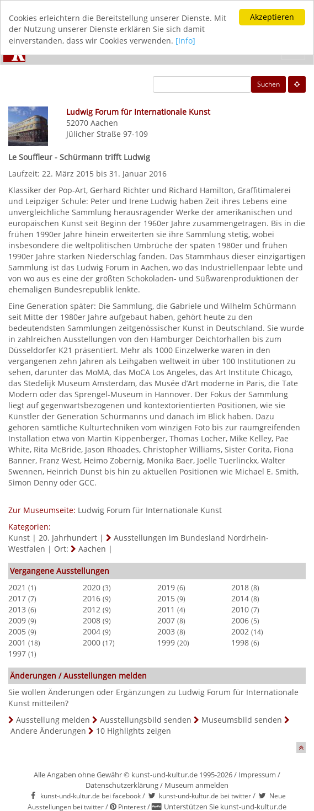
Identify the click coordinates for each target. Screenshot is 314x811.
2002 (240, 631)
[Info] (185, 40)
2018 (240, 587)
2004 (91, 631)
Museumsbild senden (241, 719)
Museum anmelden (196, 784)
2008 (91, 620)
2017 (17, 598)
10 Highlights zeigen (133, 730)
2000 (91, 642)
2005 (17, 631)
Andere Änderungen (48, 730)
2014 (240, 598)
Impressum (257, 775)
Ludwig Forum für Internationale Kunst (150, 510)
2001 (17, 642)
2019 (166, 587)
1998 (240, 642)
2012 (91, 609)
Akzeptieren (272, 17)
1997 (17, 653)
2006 (240, 620)
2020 (91, 587)
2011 (166, 609)
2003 (166, 631)
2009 (17, 620)
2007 (166, 620)
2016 (91, 598)
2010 (240, 609)
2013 (17, 609)
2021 (17, 587)
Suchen (268, 84)
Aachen (104, 123)
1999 (166, 642)
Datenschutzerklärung (122, 784)
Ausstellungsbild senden (145, 719)
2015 (166, 598)
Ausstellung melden (53, 719)
